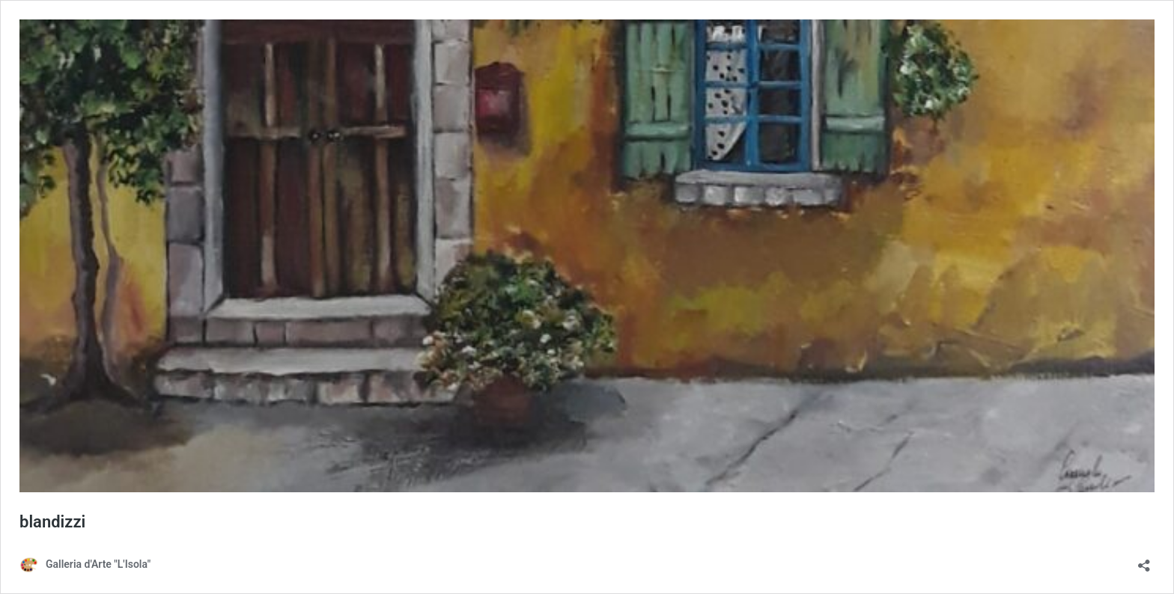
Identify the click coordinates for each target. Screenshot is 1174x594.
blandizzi (52, 521)
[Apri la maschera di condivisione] (1144, 560)
